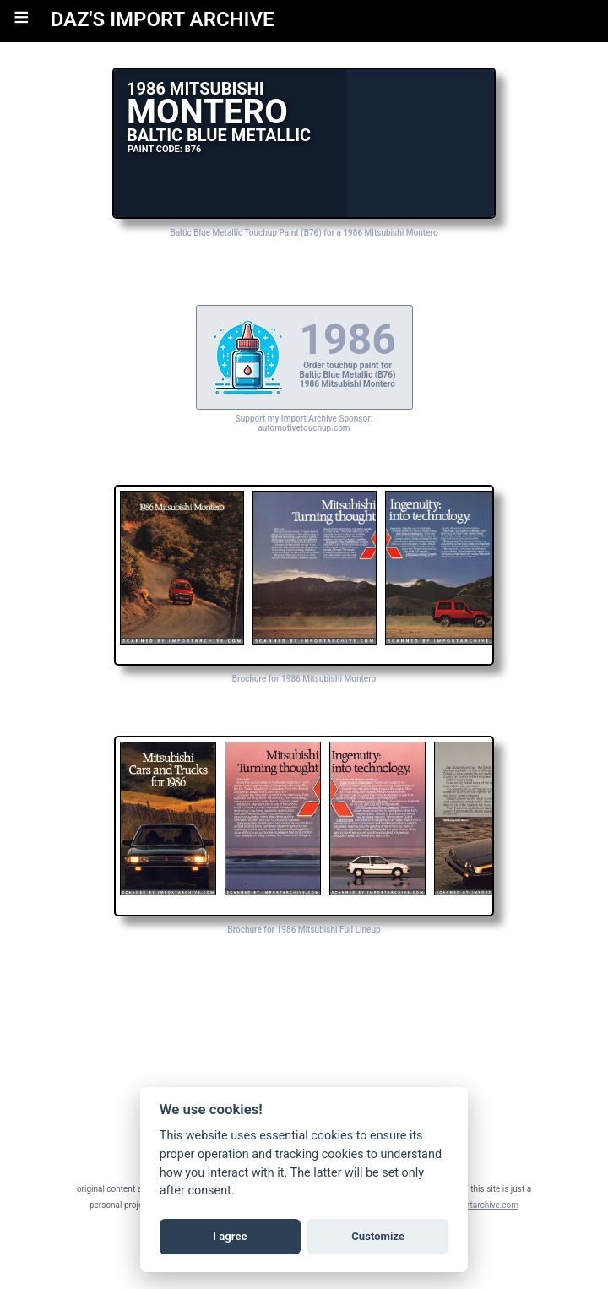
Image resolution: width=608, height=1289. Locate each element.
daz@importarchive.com (472, 1205)
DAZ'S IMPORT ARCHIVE (162, 19)
